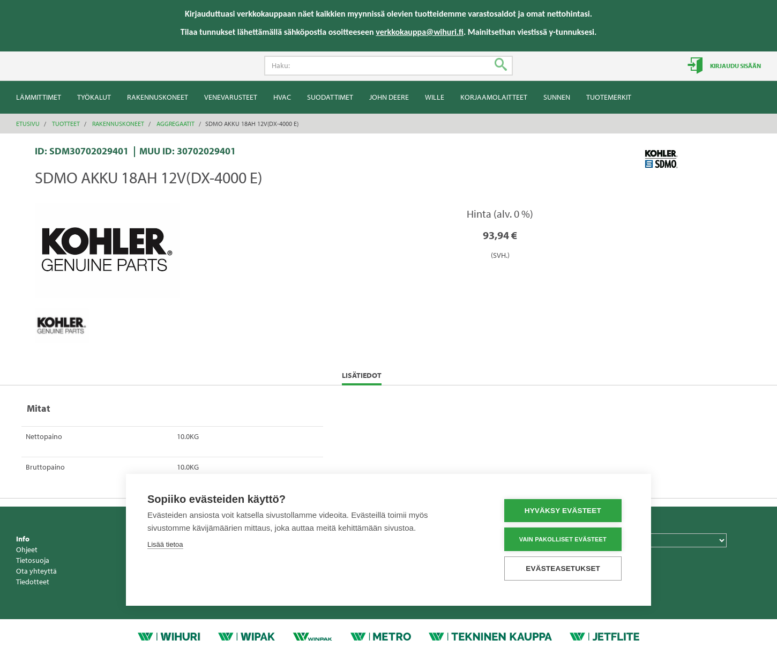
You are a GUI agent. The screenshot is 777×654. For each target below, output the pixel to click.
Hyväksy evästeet (565, 511)
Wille (434, 97)
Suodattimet (330, 97)
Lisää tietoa (165, 545)
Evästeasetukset (565, 568)
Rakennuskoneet (157, 97)
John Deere (389, 97)
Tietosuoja (32, 560)
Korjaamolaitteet (493, 97)
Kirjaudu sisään (735, 66)
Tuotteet (66, 124)
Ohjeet (27, 549)
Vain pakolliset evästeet (565, 539)
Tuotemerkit (608, 97)
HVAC (282, 97)
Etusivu (28, 124)
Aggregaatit (175, 124)
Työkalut (94, 97)
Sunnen (556, 97)
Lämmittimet (38, 97)
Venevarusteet (230, 97)
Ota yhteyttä (36, 571)
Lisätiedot (362, 377)
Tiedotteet (32, 581)
